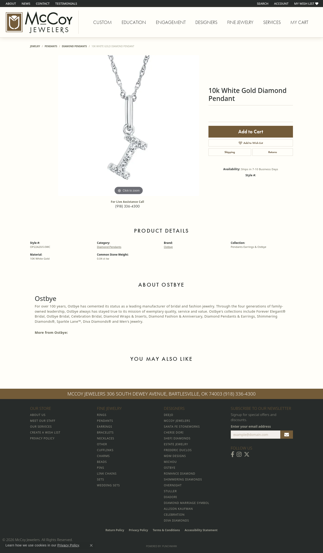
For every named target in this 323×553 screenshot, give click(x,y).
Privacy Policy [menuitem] (42, 438)
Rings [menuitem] (101, 415)
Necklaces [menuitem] (105, 438)
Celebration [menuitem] (174, 515)
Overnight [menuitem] (173, 485)
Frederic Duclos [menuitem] (178, 450)
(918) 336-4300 (127, 206)
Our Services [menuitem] (41, 427)
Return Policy (114, 530)
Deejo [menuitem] (168, 415)
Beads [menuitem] (102, 462)
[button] (262, 3)
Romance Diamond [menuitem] (179, 474)
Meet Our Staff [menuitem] (42, 421)
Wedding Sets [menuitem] (108, 485)
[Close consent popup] (91, 545)
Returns (272, 152)
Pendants (51, 46)
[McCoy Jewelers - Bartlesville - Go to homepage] (39, 22)
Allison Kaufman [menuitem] (178, 509)
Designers (206, 22)
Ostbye (168, 247)
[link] (10, 3)
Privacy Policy (138, 530)
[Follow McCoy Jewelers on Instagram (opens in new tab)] (239, 454)
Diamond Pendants (74, 46)
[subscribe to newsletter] (286, 434)
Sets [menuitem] (100, 479)
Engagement (171, 22)
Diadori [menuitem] (170, 497)
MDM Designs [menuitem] (175, 456)
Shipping (229, 152)
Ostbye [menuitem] (169, 468)
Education (134, 22)
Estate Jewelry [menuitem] (176, 444)
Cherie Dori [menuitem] (174, 432)
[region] (128, 125)
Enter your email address (251, 426)
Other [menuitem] (102, 444)
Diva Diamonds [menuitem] (176, 520)
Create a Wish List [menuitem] (45, 432)
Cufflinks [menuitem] (105, 450)
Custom (102, 22)
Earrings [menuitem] (104, 427)
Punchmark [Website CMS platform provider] (169, 546)
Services (272, 22)
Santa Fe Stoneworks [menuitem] (182, 427)
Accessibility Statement (201, 530)
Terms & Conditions (166, 530)
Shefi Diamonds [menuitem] (177, 438)
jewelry (35, 46)
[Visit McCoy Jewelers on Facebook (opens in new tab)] (232, 454)
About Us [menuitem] (38, 415)
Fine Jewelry (240, 22)
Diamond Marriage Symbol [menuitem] (186, 503)
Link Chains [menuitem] (107, 474)
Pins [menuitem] (100, 468)
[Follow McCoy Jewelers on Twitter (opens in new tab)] (247, 454)
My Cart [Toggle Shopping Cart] (299, 22)
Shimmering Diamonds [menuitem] (183, 479)
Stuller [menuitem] (170, 491)
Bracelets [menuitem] (105, 432)
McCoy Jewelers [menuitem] (177, 421)
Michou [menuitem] (170, 462)
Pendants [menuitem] (105, 421)
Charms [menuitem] (103, 456)
